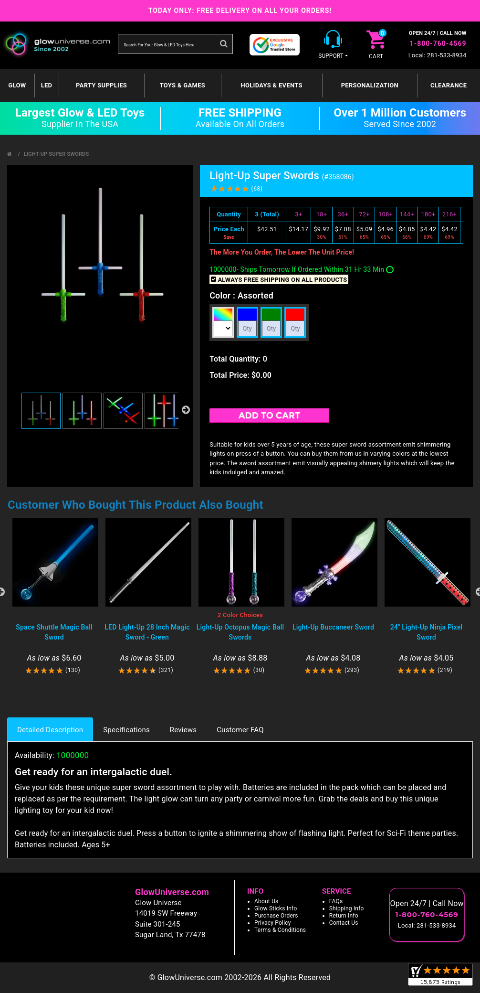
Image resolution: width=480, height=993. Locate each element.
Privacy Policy (272, 922)
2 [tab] (183, 687)
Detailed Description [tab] (50, 730)
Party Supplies (101, 85)
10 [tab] (297, 687)
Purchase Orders (276, 915)
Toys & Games (182, 85)
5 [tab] (225, 687)
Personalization (369, 85)
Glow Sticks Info (275, 908)
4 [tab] (211, 687)
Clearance (448, 85)
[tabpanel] (54, 596)
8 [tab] (268, 687)
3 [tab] (197, 687)
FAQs (336, 901)
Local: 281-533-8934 (437, 55)
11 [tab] (311, 687)
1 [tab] (168, 687)
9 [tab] (283, 687)
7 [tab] (254, 687)
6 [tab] (240, 687)
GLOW (17, 85)
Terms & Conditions (280, 930)
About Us (266, 901)
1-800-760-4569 (438, 43)
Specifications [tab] (126, 730)
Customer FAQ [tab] (240, 730)
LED (46, 85)
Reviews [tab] (183, 730)
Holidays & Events (271, 85)
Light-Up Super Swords (56, 154)
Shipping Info (346, 908)
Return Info (343, 915)
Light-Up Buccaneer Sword (333, 627)
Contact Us (343, 922)
